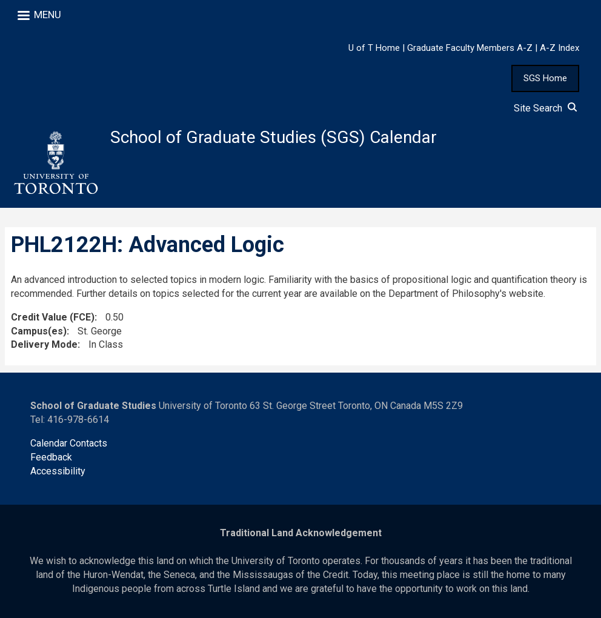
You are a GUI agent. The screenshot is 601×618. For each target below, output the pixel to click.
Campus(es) (39, 331)
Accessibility (57, 471)
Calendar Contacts (68, 443)
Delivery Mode (44, 344)
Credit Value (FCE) (53, 317)
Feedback (51, 457)
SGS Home (545, 78)
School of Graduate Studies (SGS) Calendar (273, 137)
